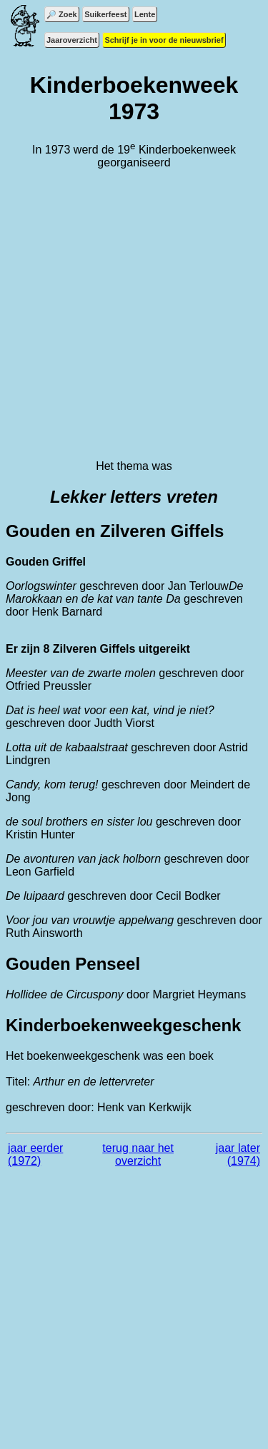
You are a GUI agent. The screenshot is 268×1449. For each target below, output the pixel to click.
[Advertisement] (134, 314)
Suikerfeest (105, 14)
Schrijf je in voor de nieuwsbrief (163, 40)
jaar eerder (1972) (35, 1154)
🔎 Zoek (61, 14)
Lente (144, 14)
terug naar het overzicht (138, 1154)
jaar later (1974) (238, 1154)
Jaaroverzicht (71, 40)
